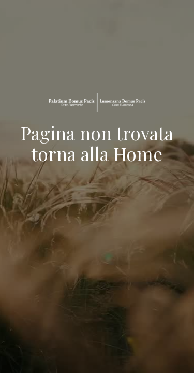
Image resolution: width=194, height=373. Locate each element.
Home (137, 153)
